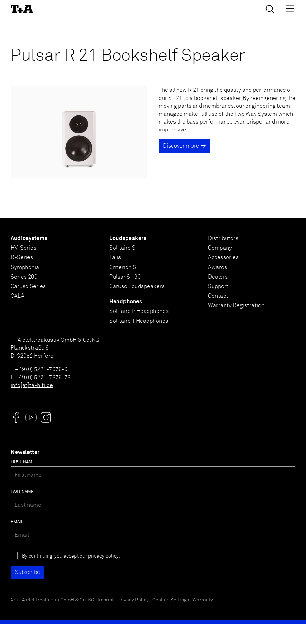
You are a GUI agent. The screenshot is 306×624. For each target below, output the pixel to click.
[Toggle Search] (270, 9)
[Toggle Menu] (289, 8)
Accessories (223, 257)
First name (23, 462)
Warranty (202, 600)
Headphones (125, 301)
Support (218, 286)
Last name (22, 492)
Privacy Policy (133, 600)
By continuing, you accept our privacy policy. (71, 556)
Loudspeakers (127, 238)
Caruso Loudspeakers (137, 286)
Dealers (218, 277)
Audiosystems (29, 238)
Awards (217, 267)
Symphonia (25, 267)
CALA (17, 296)
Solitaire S (122, 248)
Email (17, 522)
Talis (115, 257)
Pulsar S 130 (125, 277)
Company (220, 248)
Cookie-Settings (170, 600)
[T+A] (22, 9)
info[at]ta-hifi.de (32, 385)
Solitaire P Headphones (139, 311)
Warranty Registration (236, 305)
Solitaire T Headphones (138, 321)
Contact (218, 296)
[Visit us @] (16, 417)
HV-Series (23, 248)
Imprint (106, 600)
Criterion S (122, 267)
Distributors (223, 238)
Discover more (181, 146)
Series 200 (24, 277)
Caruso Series (28, 286)
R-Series (22, 257)
